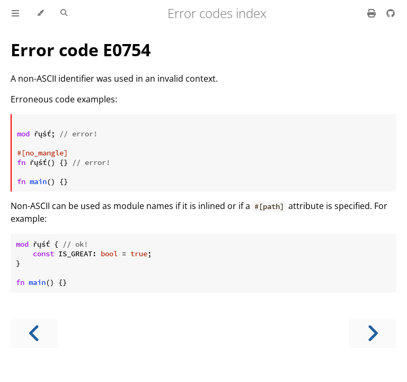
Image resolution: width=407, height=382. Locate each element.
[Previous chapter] (34, 333)
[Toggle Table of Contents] (15, 13)
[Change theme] (40, 13)
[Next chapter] (372, 333)
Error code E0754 (81, 49)
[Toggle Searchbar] (64, 13)
